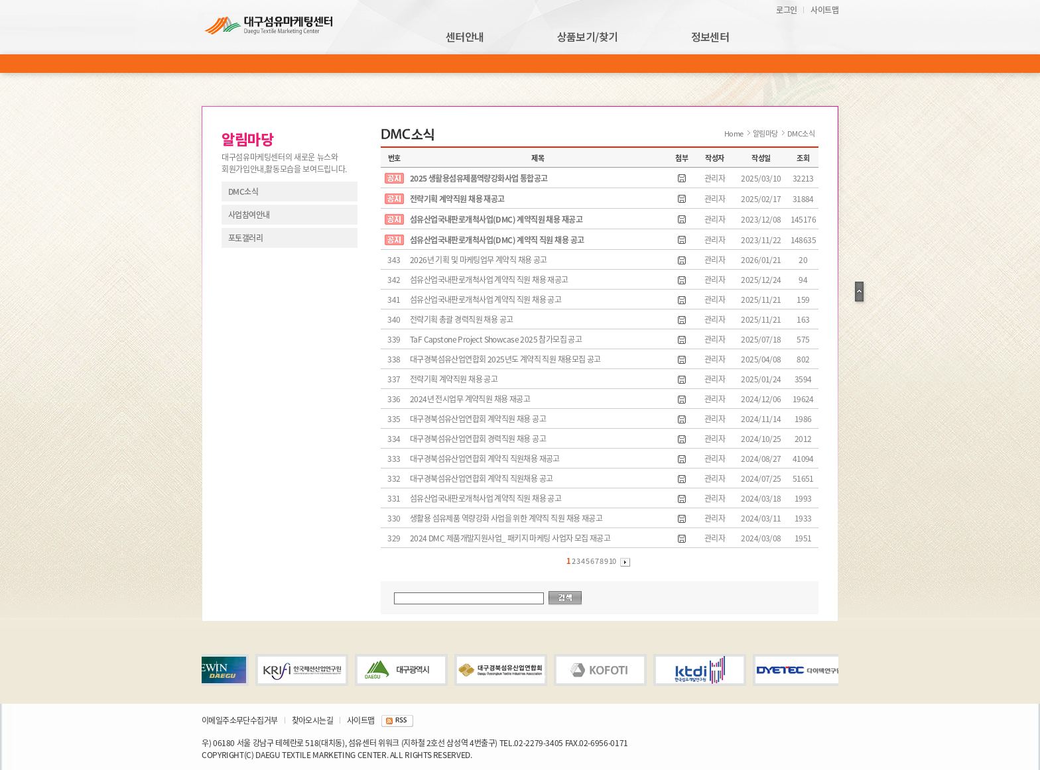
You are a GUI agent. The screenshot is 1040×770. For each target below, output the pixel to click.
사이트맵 (824, 10)
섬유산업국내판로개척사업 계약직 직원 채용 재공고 (489, 280)
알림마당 (765, 133)
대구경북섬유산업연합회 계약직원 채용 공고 (478, 419)
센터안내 (465, 37)
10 (613, 561)
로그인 (786, 10)
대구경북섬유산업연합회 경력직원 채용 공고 (478, 439)
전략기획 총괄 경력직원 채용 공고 (461, 319)
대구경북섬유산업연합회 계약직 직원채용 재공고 (485, 459)
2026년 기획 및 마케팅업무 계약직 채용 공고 (478, 260)
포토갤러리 (245, 238)
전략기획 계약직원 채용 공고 (453, 379)
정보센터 (710, 37)
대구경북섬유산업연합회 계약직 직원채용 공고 (481, 478)
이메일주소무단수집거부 (240, 720)
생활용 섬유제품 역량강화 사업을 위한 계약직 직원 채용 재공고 (506, 518)
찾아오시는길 (312, 720)
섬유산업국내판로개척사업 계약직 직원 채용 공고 (485, 299)
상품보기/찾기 (587, 37)
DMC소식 (243, 191)
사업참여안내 (248, 215)
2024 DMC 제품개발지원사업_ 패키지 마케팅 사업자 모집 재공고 (510, 538)
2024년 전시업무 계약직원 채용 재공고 (470, 399)
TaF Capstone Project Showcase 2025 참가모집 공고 (496, 339)
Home (734, 133)
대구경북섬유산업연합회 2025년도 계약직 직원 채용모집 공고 (505, 359)
